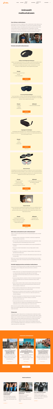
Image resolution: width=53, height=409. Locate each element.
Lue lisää (5, 403)
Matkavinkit (33, 2)
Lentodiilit (21, 2)
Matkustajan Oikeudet (38, 2)
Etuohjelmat (46, 2)
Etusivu (17, 2)
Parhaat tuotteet (25, 2)
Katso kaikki (26, 366)
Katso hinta (26, 111)
